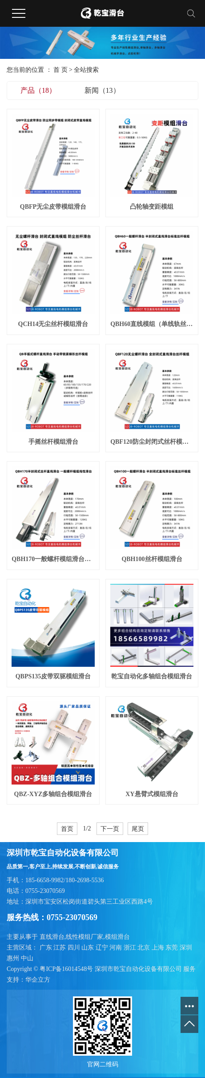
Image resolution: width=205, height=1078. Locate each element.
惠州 (14, 958)
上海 (159, 947)
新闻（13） (102, 90)
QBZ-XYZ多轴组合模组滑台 (53, 794)
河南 (116, 947)
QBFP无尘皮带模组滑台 (53, 206)
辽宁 (103, 947)
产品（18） (38, 90)
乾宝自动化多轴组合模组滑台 (151, 676)
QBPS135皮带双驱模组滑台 (53, 676)
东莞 (172, 947)
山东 (88, 947)
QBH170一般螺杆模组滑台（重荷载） (53, 559)
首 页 (60, 69)
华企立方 (37, 979)
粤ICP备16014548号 (66, 969)
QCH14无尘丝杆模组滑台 (53, 324)
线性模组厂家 (84, 936)
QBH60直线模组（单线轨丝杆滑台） (151, 324)
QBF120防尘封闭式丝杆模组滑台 (151, 441)
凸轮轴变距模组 (151, 206)
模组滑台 (117, 936)
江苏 (60, 947)
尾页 (138, 828)
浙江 (131, 947)
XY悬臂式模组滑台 (151, 794)
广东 (47, 947)
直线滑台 (52, 936)
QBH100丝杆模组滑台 (151, 559)
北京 (144, 947)
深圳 (186, 947)
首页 (67, 828)
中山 (27, 958)
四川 (75, 947)
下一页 (109, 828)
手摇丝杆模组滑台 (53, 441)
